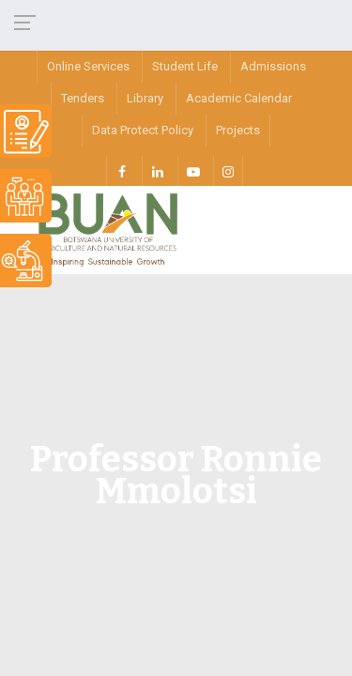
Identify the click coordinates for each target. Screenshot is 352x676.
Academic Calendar (239, 98)
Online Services (88, 66)
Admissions (273, 66)
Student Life (185, 66)
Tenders (82, 98)
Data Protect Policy (142, 130)
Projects (238, 130)
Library (145, 98)
